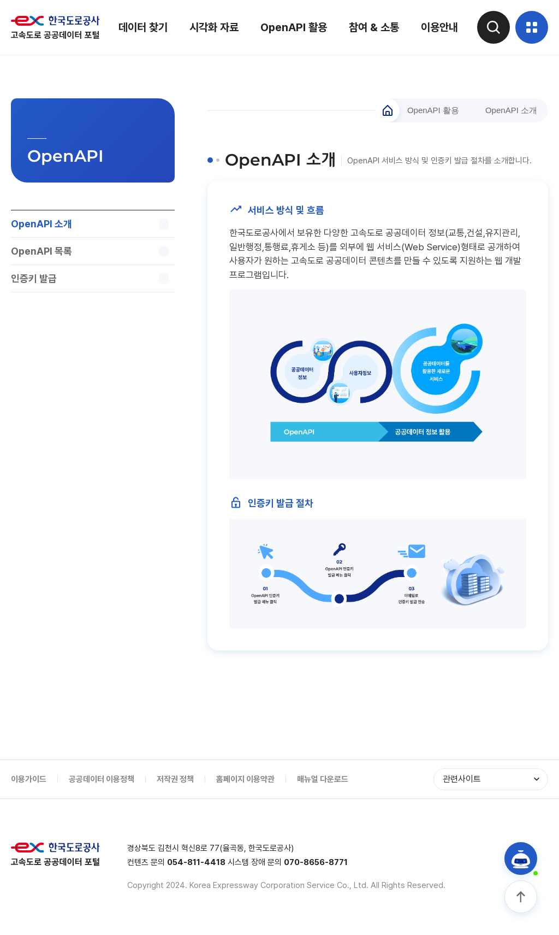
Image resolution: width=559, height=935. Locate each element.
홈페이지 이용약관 (245, 779)
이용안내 (439, 27)
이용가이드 (28, 779)
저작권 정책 (175, 779)
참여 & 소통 (374, 27)
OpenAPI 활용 (293, 27)
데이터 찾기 (143, 27)
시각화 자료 (214, 27)
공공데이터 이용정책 (101, 779)
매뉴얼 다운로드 (322, 779)
